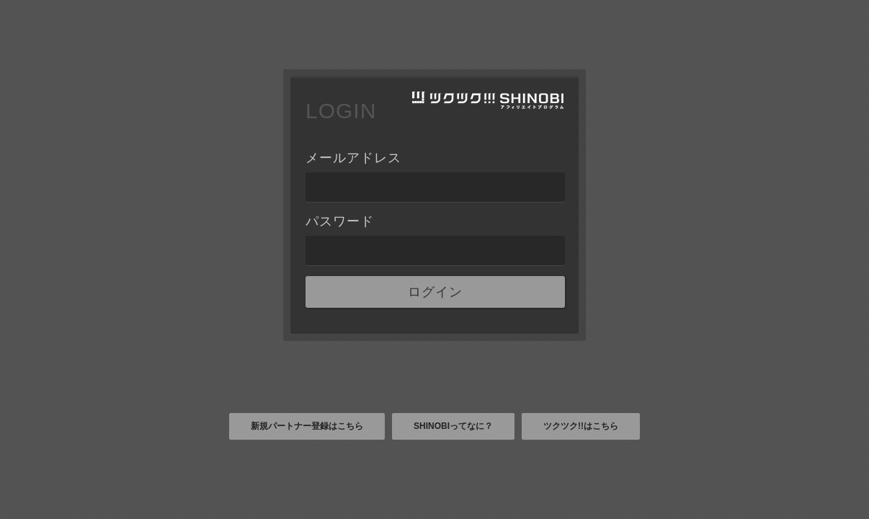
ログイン (435, 292)
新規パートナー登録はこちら (307, 426)
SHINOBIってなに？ (453, 426)
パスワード (340, 221)
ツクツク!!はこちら (580, 426)
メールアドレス (353, 158)
